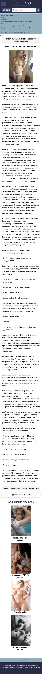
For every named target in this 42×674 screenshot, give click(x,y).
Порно (3, 17)
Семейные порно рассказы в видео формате (15, 32)
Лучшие (6, 10)
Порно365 (4, 19)
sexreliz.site (8, 665)
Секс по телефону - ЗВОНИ (21, 660)
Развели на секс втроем (20, 633)
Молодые (16, 488)
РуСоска (3, 24)
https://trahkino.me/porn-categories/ (12, 26)
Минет (8, 488)
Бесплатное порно (7, 15)
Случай (35, 488)
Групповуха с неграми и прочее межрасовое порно (17, 21)
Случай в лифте (20, 596)
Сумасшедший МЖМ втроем (20, 560)
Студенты (26, 488)
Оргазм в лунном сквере (20, 523)
